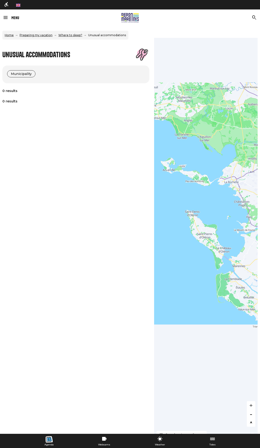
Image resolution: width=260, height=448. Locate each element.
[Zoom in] (251, 405)
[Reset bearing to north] (251, 422)
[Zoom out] (251, 414)
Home (9, 35)
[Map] (206, 236)
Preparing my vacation (36, 35)
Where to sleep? (70, 35)
